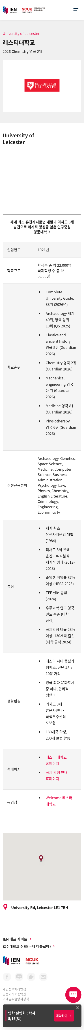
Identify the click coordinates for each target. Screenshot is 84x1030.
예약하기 (61, 1015)
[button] (42, 860)
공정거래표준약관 (14, 994)
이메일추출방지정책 (16, 999)
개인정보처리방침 (14, 989)
